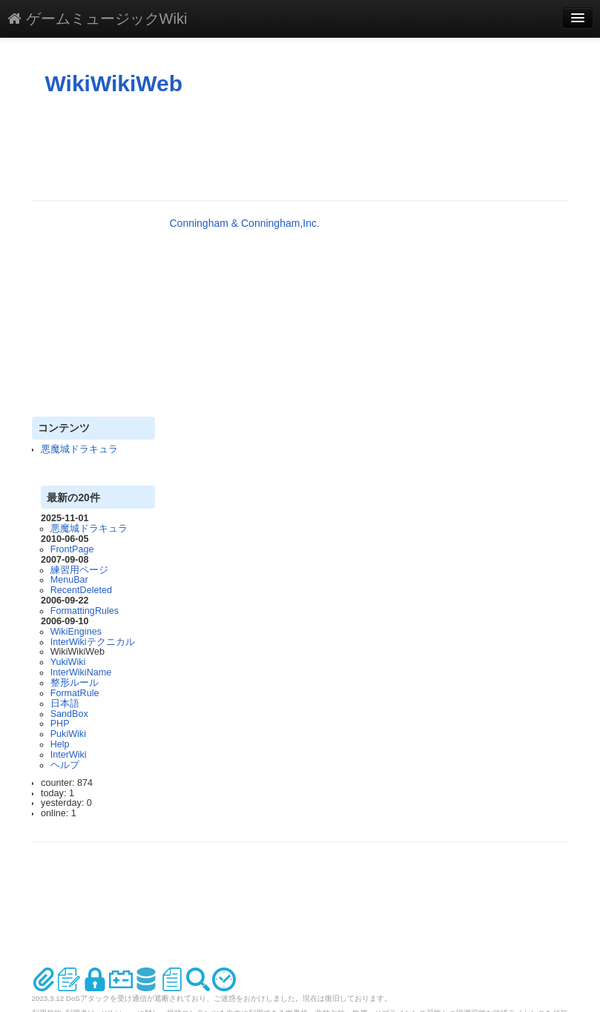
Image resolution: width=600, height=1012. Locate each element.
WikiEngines (76, 631)
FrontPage (72, 549)
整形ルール (74, 683)
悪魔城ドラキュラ (79, 449)
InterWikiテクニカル (92, 642)
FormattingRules (84, 611)
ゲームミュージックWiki (97, 18)
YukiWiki (68, 662)
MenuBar (69, 580)
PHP (60, 723)
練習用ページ (79, 570)
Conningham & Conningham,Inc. (245, 223)
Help (60, 744)
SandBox (69, 714)
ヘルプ (64, 765)
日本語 (64, 703)
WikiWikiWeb (114, 83)
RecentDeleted (81, 590)
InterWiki (68, 755)
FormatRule (74, 693)
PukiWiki (68, 734)
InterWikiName (81, 672)
